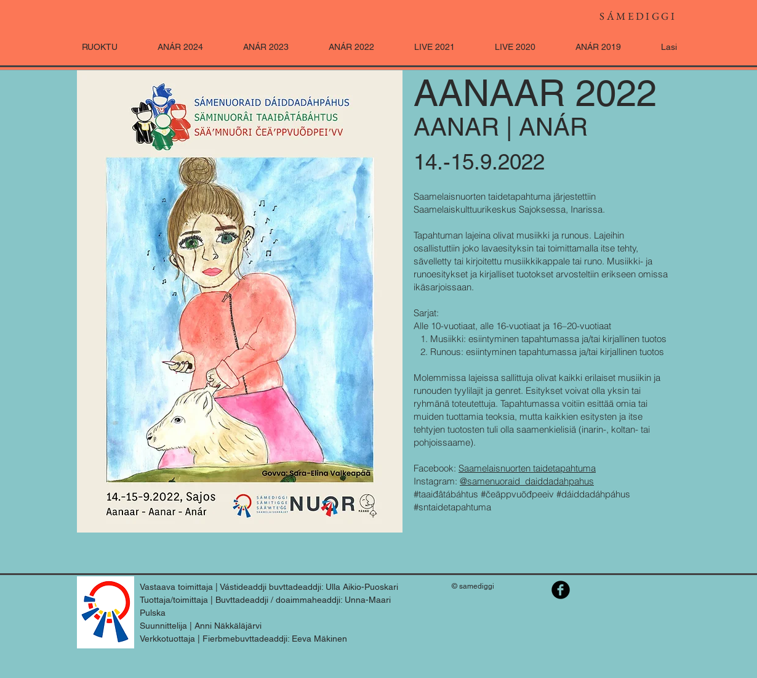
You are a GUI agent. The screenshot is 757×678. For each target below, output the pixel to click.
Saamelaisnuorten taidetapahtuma (527, 468)
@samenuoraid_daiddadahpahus (527, 481)
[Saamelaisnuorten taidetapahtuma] (560, 590)
